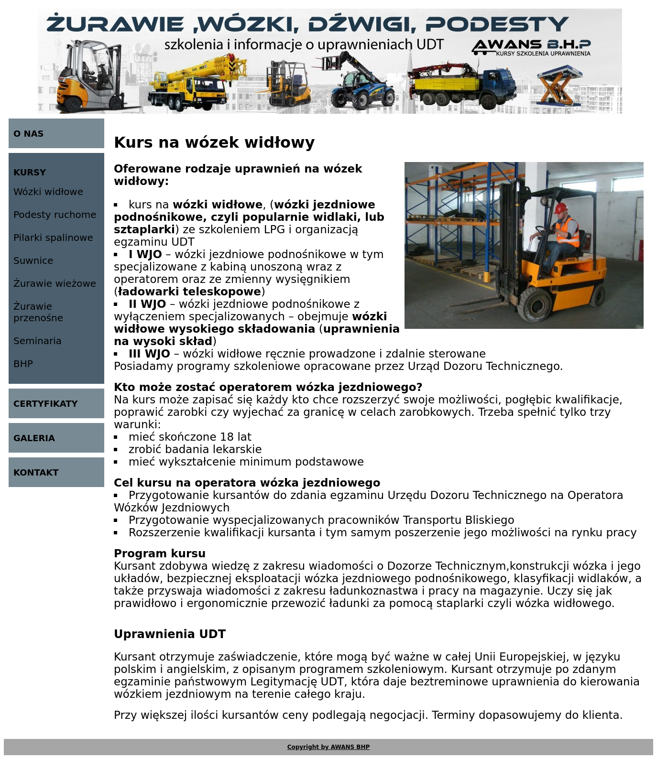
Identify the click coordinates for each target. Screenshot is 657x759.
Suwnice (33, 260)
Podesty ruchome (55, 214)
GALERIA (34, 438)
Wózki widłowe (48, 191)
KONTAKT (36, 472)
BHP (23, 363)
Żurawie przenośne (38, 312)
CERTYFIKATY (45, 404)
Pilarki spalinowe (53, 237)
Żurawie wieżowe (54, 283)
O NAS (28, 134)
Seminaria (37, 341)
